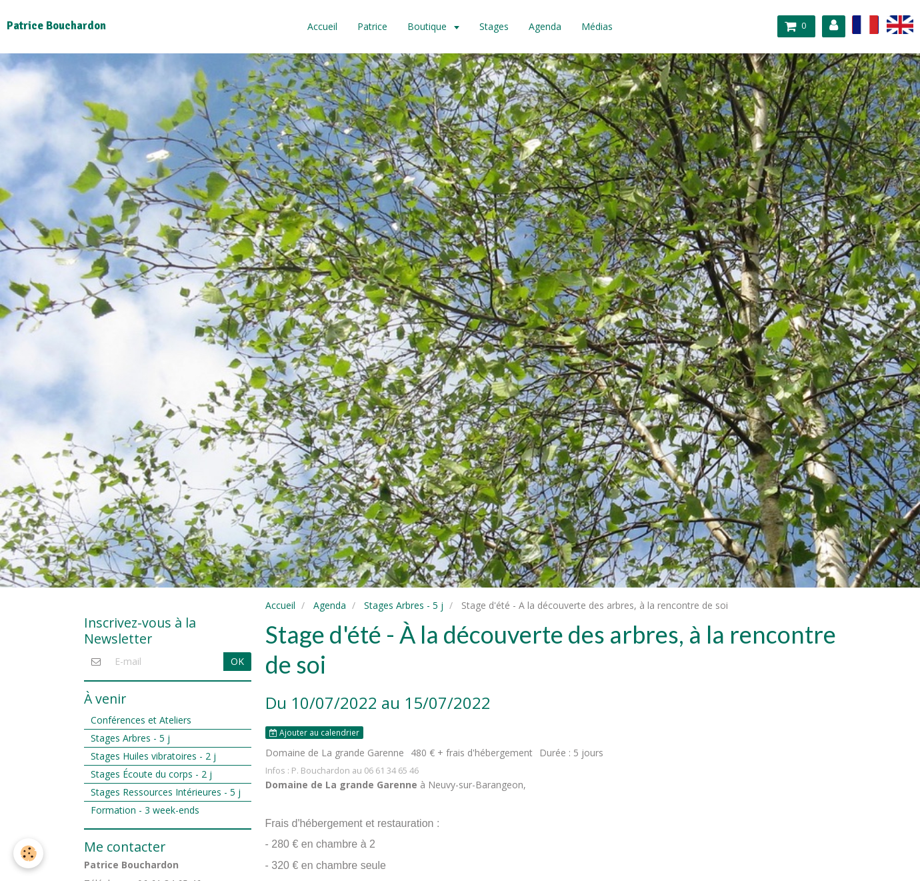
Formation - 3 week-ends (145, 810)
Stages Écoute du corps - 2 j (151, 774)
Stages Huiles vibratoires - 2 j (153, 756)
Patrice (372, 26)
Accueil (322, 26)
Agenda (545, 26)
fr (865, 24)
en (900, 24)
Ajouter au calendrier (314, 732)
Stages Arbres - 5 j (403, 605)
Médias (597, 26)
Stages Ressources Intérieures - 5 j (166, 792)
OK (237, 661)
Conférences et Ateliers (141, 720)
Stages (494, 26)
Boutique (428, 26)
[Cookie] (28, 853)
